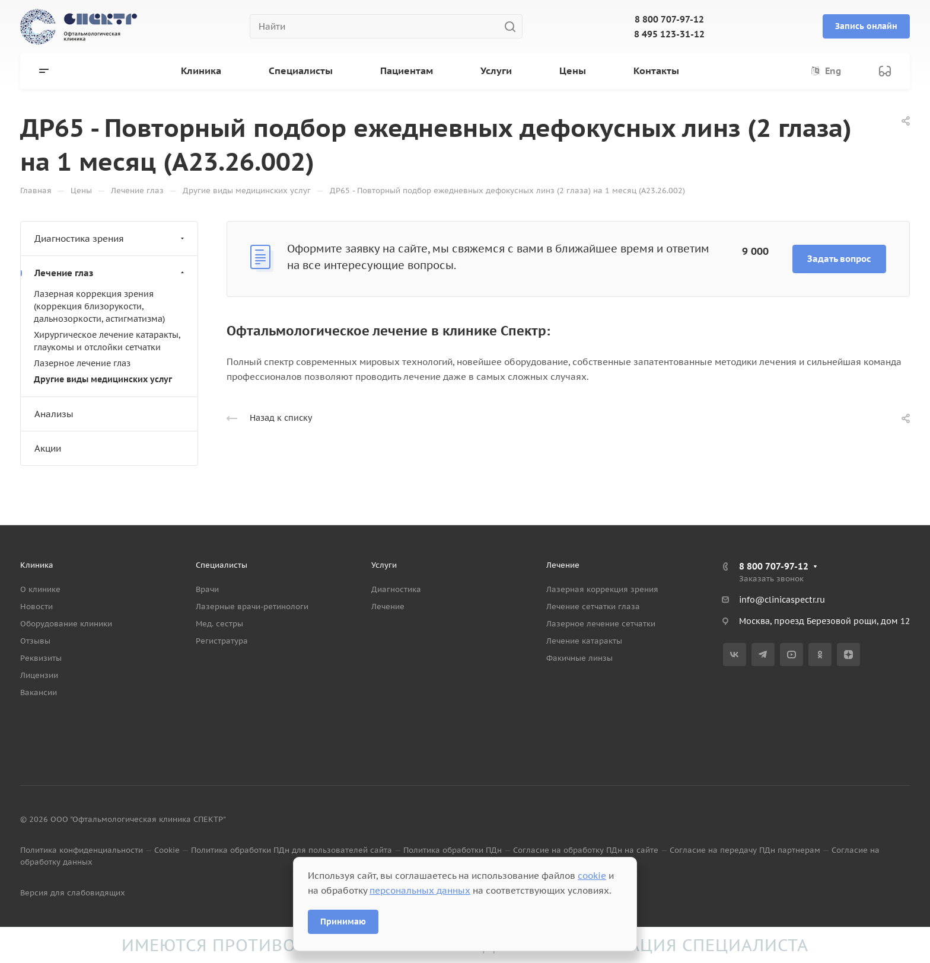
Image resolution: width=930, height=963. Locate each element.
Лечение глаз (110, 273)
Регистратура (222, 641)
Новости (36, 607)
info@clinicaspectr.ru (782, 599)
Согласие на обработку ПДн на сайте (585, 850)
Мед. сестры (219, 624)
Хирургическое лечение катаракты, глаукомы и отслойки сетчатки (107, 341)
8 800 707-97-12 (669, 19)
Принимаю (343, 921)
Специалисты (221, 565)
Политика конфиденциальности (81, 850)
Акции (47, 448)
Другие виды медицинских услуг (103, 379)
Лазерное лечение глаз (82, 363)
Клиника (36, 565)
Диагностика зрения (110, 238)
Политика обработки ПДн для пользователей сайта (291, 850)
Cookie (167, 850)
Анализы (54, 414)
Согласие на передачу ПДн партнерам (745, 850)
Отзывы (35, 641)
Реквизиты (41, 658)
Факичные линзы (579, 658)
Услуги (384, 565)
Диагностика (396, 589)
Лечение (388, 607)
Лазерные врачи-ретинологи (252, 607)
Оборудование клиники (66, 624)
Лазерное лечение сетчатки (600, 624)
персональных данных (420, 890)
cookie (592, 875)
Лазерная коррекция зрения (602, 589)
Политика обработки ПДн (452, 850)
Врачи (207, 589)
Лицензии (39, 675)
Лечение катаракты (584, 641)
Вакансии (38, 692)
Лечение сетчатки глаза (593, 607)
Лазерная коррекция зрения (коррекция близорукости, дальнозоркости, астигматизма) (99, 306)
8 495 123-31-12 (669, 34)
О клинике (40, 589)
